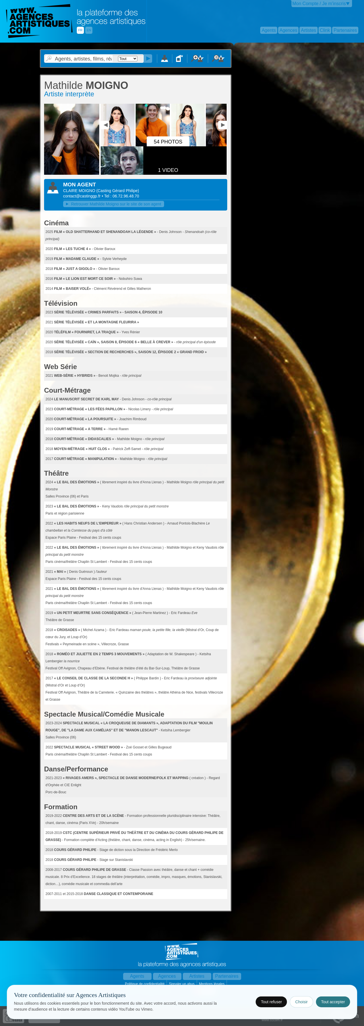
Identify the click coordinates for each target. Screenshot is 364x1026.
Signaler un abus (182, 984)
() (117, 190)
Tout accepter (333, 1002)
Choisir (301, 1002)
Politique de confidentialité (145, 984)
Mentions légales (212, 984)
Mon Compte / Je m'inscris (319, 3)
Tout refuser (271, 1002)
